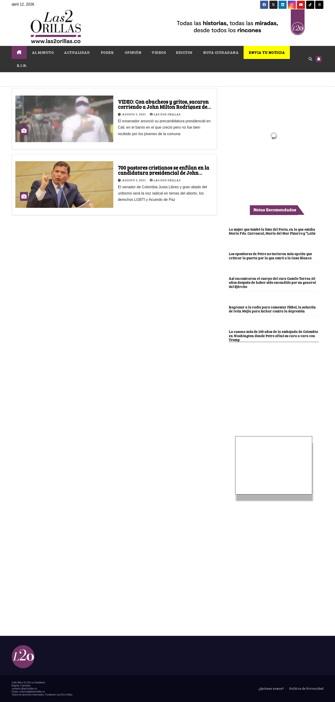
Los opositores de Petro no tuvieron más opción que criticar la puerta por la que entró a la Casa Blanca (270, 255)
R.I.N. (22, 65)
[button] (310, 58)
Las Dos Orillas (165, 114)
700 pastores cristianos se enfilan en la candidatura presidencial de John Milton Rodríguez (163, 172)
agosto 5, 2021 (134, 114)
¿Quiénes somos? (271, 688)
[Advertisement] (274, 377)
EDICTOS (184, 52)
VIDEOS (158, 52)
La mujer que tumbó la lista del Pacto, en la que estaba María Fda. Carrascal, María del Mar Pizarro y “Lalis (272, 231)
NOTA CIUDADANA (220, 52)
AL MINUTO (43, 52)
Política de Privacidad (305, 688)
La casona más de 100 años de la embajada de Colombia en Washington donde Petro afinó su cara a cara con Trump (273, 335)
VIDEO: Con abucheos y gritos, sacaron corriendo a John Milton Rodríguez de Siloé (163, 106)
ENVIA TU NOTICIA (267, 52)
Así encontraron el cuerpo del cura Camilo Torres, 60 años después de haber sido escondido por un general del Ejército (272, 282)
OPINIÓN (132, 52)
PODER (107, 52)
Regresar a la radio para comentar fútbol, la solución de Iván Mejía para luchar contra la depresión (272, 309)
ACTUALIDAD (77, 52)
